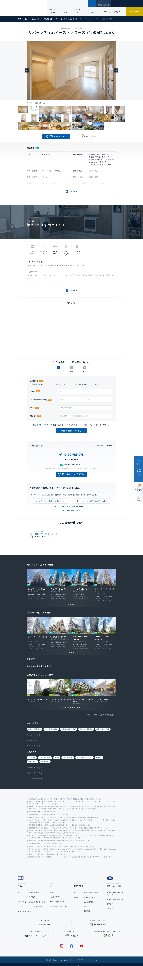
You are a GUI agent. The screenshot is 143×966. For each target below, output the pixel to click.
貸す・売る (22, 899)
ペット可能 (31, 754)
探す (51, 9)
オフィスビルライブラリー (59, 903)
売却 (85, 904)
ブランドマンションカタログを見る (101, 711)
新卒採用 (110, 901)
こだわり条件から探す (35, 775)
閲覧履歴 (119, 5)
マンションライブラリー (113, 12)
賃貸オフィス (55, 890)
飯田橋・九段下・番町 (69, 725)
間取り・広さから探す (35, 769)
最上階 (57, 754)
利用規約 (83, 957)
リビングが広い (68, 754)
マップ (78, 464)
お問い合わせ (134, 12)
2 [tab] (68, 600)
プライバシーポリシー (41, 425)
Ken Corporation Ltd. (23, 8)
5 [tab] (74, 600)
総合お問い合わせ (49, 957)
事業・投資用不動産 (57, 899)
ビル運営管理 (55, 894)
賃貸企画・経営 (89, 894)
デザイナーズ (32, 758)
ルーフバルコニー (45, 754)
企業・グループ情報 (87, 3)
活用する (77, 9)
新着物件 (31, 655)
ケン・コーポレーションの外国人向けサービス (71, 506)
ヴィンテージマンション (84, 754)
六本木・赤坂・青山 (34, 725)
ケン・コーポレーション (116, 897)
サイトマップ (96, 957)
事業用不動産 (71, 3)
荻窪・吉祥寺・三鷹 (102, 725)
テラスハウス (45, 758)
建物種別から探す (34, 764)
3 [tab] (70, 600)
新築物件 (99, 754)
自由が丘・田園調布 (86, 725)
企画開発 (87, 908)
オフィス (60, 3)
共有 (138, 500)
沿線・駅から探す (34, 742)
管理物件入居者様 (103, 5)
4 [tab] (72, 600)
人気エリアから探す (34, 731)
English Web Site (70, 510)
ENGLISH (100, 2)
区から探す (31, 737)
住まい (51, 3)
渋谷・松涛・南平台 (51, 725)
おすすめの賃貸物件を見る (38, 663)
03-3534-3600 (71, 459)
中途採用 (110, 906)
